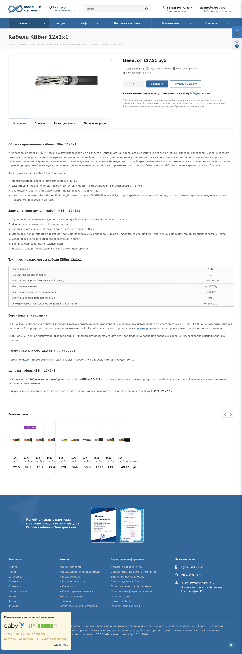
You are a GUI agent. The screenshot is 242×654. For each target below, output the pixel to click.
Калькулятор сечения (138, 72)
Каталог (65, 559)
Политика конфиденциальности (131, 591)
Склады (13, 566)
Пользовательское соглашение (131, 586)
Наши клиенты (17, 591)
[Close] (67, 617)
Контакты (14, 601)
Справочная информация (127, 559)
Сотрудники (15, 576)
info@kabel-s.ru (214, 7)
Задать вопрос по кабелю (127, 576)
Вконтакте (231, 645)
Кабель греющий (71, 596)
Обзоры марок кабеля (125, 606)
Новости (13, 571)
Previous (225, 415)
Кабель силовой (70, 566)
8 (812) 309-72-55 (178, 7)
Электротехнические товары (78, 606)
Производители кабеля (126, 581)
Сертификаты (17, 581)
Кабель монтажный (72, 581)
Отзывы (13, 586)
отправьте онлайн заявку (78, 391)
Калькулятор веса (186, 68)
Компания (15, 559)
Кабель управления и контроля (80, 571)
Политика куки (120, 596)
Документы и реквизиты (126, 566)
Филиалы (14, 606)
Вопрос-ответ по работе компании (133, 571)
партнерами (145, 328)
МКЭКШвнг (24, 359)
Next (231, 415)
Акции (12, 596)
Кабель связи (68, 586)
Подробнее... (60, 644)
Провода (65, 601)
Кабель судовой (70, 576)
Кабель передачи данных (76, 591)
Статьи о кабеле (121, 601)
